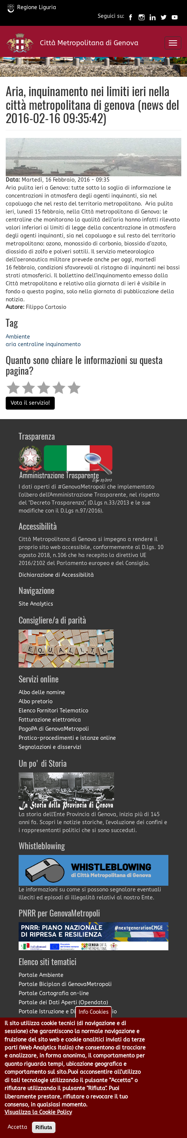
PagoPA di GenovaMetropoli (54, 729)
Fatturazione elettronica (50, 720)
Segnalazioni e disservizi (50, 747)
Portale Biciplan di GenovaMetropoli (65, 984)
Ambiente (18, 337)
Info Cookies (94, 1019)
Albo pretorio (35, 701)
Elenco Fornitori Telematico (53, 710)
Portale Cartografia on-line (54, 993)
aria (11, 344)
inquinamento (63, 344)
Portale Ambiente (41, 975)
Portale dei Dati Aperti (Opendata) (63, 1002)
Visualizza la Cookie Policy (38, 1120)
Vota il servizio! (30, 403)
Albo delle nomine (42, 692)
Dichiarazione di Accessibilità (56, 575)
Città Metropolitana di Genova (89, 43)
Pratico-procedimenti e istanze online (67, 738)
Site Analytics (36, 604)
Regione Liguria (32, 7)
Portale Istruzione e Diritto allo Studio (68, 1011)
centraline (31, 344)
